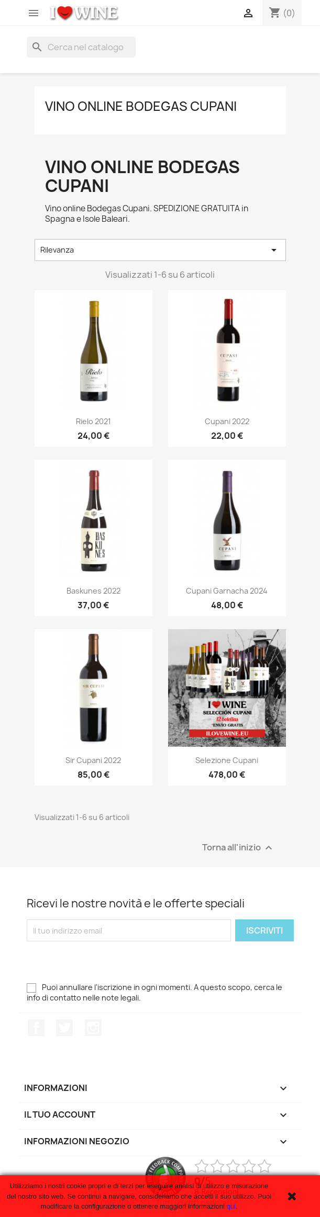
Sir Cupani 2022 (93, 760)
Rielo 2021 (93, 421)
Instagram (93, 1027)
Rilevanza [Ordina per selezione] (160, 250)
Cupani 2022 (227, 421)
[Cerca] (81, 47)
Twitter (64, 1027)
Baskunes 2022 (93, 591)
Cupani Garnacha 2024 (227, 591)
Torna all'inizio (238, 848)
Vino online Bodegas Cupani (141, 106)
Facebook (36, 1027)
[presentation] (106, 961)
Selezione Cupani (226, 760)
